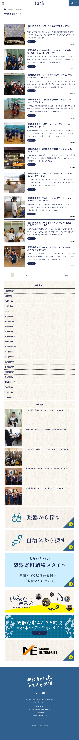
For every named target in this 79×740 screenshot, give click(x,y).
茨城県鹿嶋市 (9, 367)
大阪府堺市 (8, 296)
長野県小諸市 (9, 341)
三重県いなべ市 (10, 397)
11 (61, 275)
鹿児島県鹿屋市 (10, 336)
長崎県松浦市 (9, 387)
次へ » (66, 275)
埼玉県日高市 (9, 352)
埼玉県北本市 (9, 392)
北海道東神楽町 (10, 382)
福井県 (7, 311)
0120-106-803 (41, 712)
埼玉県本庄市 (9, 357)
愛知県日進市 (9, 377)
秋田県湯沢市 (9, 372)
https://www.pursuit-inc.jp (39, 715)
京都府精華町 (9, 326)
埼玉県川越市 (9, 306)
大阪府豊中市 (9, 291)
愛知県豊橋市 (31, 41)
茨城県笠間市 (9, 301)
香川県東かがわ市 (10, 347)
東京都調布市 (9, 316)
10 (55, 275)
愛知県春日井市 (10, 321)
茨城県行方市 (9, 331)
